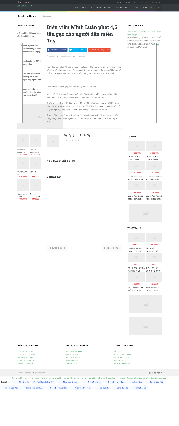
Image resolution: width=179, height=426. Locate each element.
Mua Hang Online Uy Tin (44, 382)
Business (108, 8)
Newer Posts (56, 248)
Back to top (155, 373)
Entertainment (121, 8)
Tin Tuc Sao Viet (155, 382)
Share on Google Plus (98, 50)
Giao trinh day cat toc (159, 378)
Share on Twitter (77, 50)
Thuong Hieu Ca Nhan (32, 388)
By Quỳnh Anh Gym (78, 135)
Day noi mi (16, 378)
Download (148, 8)
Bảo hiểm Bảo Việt (24, 6)
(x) (21, 44)
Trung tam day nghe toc (50, 378)
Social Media (95, 8)
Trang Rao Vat (139, 388)
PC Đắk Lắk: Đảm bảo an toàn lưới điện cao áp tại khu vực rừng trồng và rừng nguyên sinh (29, 77)
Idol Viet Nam (135, 382)
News (84, 8)
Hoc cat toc (64, 378)
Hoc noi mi (25, 378)
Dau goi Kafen (132, 378)
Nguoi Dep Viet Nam (114, 382)
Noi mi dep (35, 378)
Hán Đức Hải (102, 388)
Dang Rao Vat (121, 388)
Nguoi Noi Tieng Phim (57, 388)
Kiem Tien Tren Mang (81, 388)
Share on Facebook (56, 50)
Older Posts (112, 248)
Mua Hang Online (68, 382)
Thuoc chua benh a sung (115, 378)
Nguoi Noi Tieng (93, 382)
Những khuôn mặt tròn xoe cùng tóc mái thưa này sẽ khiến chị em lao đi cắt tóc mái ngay (29, 49)
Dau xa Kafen (144, 378)
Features (135, 8)
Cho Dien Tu (22, 382)
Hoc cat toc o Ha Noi (78, 378)
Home (76, 8)
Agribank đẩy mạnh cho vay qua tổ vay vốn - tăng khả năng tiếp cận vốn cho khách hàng (29, 92)
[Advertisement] (146, 93)
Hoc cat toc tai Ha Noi (96, 378)
